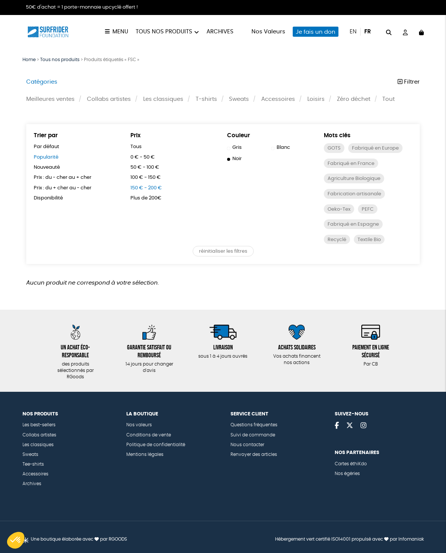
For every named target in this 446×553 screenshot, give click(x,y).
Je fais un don (315, 32)
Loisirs (316, 99)
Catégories (41, 82)
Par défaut (46, 146)
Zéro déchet (353, 99)
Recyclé (337, 239)
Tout (388, 99)
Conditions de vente (148, 435)
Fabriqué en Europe (375, 148)
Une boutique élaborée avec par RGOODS (79, 539)
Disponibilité (48, 198)
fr (367, 31)
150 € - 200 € (146, 188)
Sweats (239, 99)
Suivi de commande (252, 435)
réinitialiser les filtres (223, 251)
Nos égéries (347, 474)
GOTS (334, 148)
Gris (234, 147)
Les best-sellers (38, 425)
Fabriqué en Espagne (353, 224)
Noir (234, 158)
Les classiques (163, 99)
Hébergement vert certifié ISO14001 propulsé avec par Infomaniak (349, 539)
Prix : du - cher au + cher (62, 177)
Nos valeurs (139, 425)
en (353, 31)
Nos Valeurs (268, 31)
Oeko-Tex (339, 209)
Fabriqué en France (351, 163)
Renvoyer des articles (253, 455)
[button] (16, 540)
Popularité (46, 157)
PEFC (368, 209)
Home (29, 59)
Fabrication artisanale (354, 194)
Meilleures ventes (50, 99)
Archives (220, 31)
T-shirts (206, 99)
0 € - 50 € (142, 157)
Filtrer (409, 82)
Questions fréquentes (253, 425)
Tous (136, 146)
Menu (120, 31)
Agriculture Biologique (354, 178)
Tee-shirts (33, 464)
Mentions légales (144, 455)
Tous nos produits (164, 31)
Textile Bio (369, 239)
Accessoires (278, 99)
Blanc (280, 147)
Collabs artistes (109, 99)
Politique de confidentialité (155, 445)
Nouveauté (47, 167)
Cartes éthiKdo (351, 464)
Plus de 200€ (146, 198)
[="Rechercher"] (389, 31)
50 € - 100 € (144, 167)
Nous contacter (247, 445)
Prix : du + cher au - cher (62, 188)
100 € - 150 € (145, 177)
